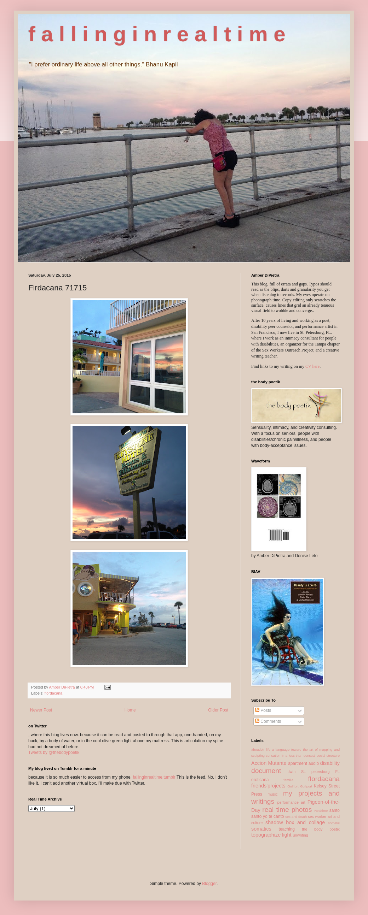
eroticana (260, 779)
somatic (334, 823)
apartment (297, 763)
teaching (287, 829)
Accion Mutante (269, 763)
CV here (312, 366)
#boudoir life (260, 749)
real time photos (287, 809)
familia (288, 780)
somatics (261, 829)
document (266, 770)
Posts (263, 710)
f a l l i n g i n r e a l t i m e (157, 34)
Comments (268, 721)
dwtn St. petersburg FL (313, 771)
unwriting (300, 835)
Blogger (209, 883)
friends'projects (268, 786)
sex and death (296, 817)
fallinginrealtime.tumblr (154, 777)
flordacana (53, 693)
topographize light (271, 835)
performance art (291, 802)
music (272, 794)
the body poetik (321, 829)
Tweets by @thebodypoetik (53, 752)
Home (130, 710)
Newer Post (41, 710)
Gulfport (306, 786)
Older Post (218, 710)
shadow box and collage (295, 822)
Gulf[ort (292, 786)
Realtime (321, 811)
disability (330, 763)
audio (314, 763)
